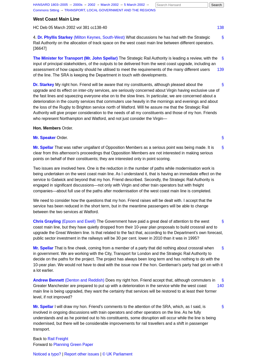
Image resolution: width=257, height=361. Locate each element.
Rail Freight (58, 339)
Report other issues (81, 354)
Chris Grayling (47, 221)
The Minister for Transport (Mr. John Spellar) (75, 58)
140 (220, 286)
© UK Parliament (117, 354)
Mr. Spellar (43, 147)
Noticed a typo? (47, 354)
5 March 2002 (135, 5)
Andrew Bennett (48, 280)
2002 (92, 5)
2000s (78, 5)
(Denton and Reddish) (84, 280)
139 (220, 69)
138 (220, 27)
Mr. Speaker (44, 138)
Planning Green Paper (73, 344)
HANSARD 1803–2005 (50, 5)
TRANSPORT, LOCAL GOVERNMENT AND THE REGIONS (110, 10)
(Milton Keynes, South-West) (99, 37)
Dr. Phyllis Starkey (55, 37)
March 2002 (110, 5)
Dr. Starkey (43, 84)
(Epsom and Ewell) (79, 221)
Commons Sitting (46, 10)
